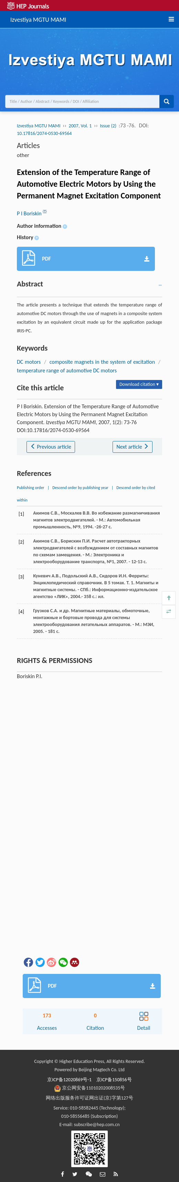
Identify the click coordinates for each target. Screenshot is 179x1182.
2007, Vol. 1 (80, 126)
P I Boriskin (30, 213)
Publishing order (30, 487)
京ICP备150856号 (114, 1080)
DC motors (29, 362)
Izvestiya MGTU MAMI (38, 18)
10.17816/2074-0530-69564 (44, 133)
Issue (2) (108, 126)
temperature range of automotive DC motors (67, 370)
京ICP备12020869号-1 (69, 1080)
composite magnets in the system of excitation (102, 362)
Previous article (50, 446)
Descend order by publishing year (80, 487)
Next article (132, 446)
